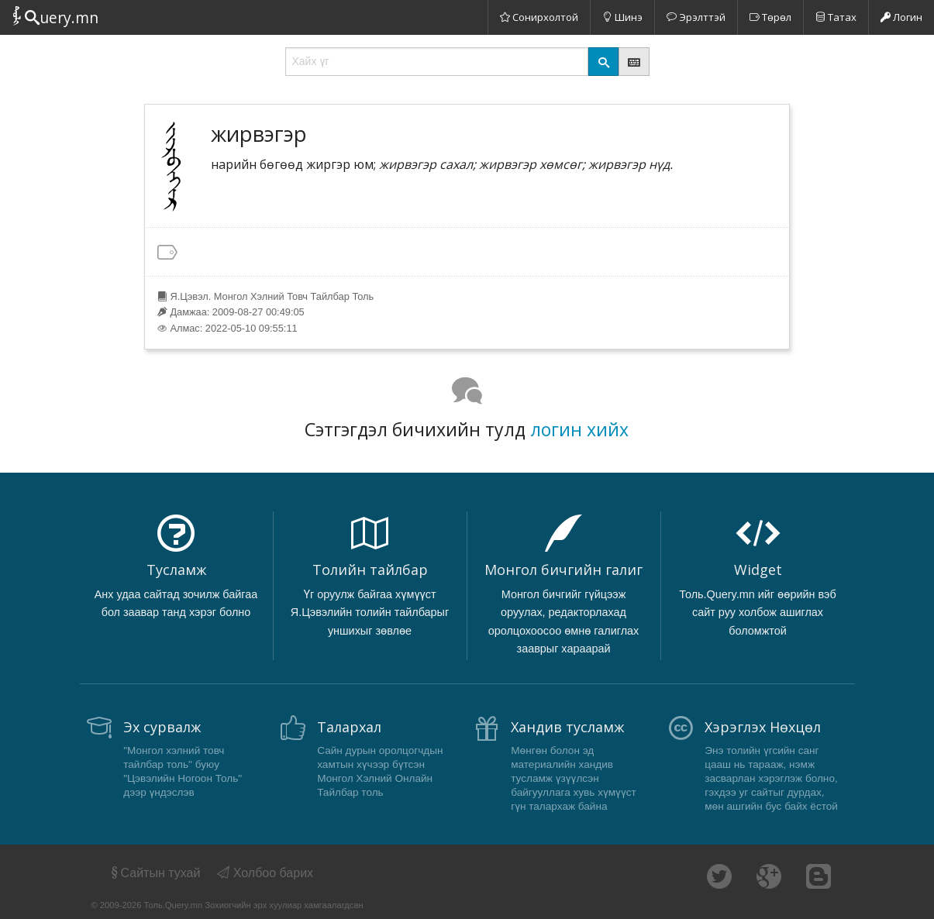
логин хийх (579, 429)
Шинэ (622, 17)
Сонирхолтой (539, 17)
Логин (901, 17)
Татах (835, 17)
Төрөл (770, 17)
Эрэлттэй (696, 17)
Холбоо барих (265, 872)
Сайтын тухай (155, 872)
